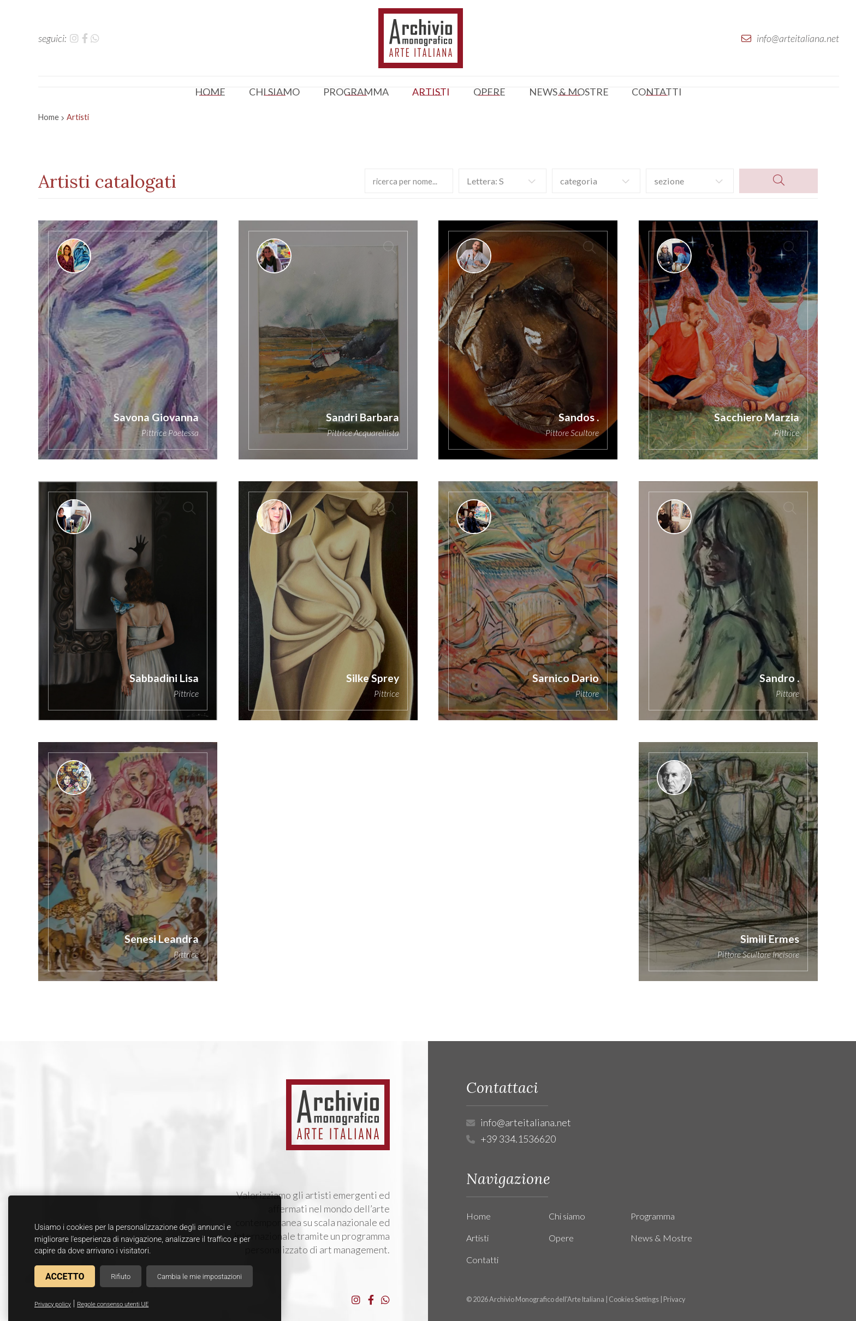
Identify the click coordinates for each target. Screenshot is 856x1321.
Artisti (477, 1238)
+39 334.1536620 (518, 1139)
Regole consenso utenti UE (112, 1304)
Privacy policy (52, 1304)
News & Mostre (661, 1238)
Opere (561, 1238)
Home (48, 117)
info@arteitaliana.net (525, 1122)
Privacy (674, 1299)
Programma (653, 1216)
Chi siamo (567, 1216)
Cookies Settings (634, 1299)
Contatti (482, 1259)
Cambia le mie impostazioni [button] (199, 1276)
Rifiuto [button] (120, 1276)
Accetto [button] (64, 1276)
